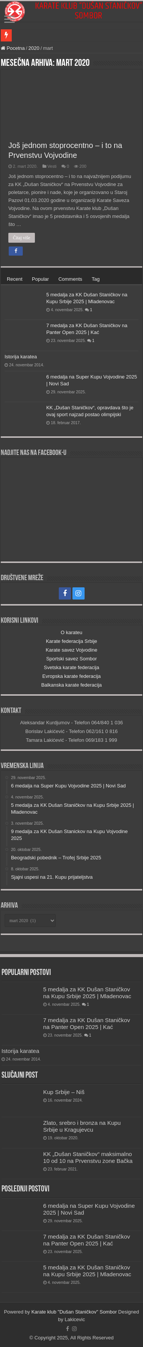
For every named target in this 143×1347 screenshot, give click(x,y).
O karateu (71, 632)
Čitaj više (21, 237)
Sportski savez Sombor (71, 659)
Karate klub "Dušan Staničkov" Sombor (74, 1312)
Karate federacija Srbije (71, 641)
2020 (33, 48)
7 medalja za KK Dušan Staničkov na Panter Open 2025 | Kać (86, 1023)
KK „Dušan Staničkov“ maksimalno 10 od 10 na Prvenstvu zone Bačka (88, 1157)
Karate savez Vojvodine (71, 650)
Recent (14, 279)
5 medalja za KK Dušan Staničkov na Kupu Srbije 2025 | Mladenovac (87, 992)
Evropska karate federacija (71, 676)
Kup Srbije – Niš (64, 1092)
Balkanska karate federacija (71, 685)
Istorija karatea (21, 356)
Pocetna (13, 48)
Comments (70, 279)
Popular (40, 279)
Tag (96, 279)
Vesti (52, 166)
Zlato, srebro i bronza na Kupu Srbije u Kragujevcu (82, 1126)
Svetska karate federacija (71, 667)
